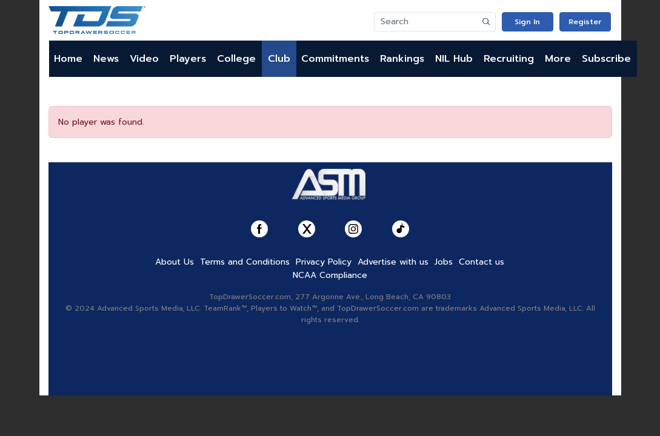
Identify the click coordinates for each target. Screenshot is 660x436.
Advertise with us (393, 262)
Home (68, 58)
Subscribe (606, 58)
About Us (174, 262)
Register (584, 21)
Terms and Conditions (245, 262)
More (558, 58)
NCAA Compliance (330, 275)
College (236, 58)
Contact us (481, 262)
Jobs (444, 262)
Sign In (527, 21)
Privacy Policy (324, 262)
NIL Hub (454, 58)
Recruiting (509, 58)
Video (144, 58)
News (106, 58)
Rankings (402, 58)
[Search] (426, 21)
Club (279, 58)
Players (188, 58)
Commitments (335, 58)
